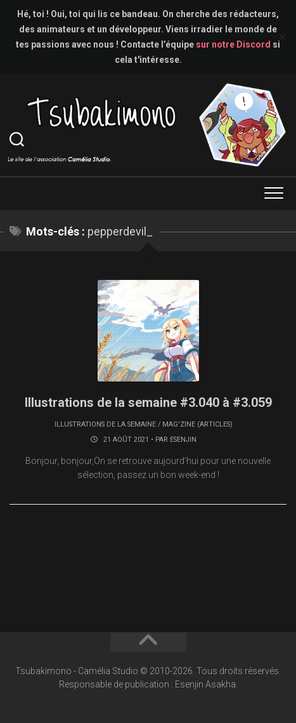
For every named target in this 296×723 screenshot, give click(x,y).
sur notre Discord (233, 44)
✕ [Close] (282, 37)
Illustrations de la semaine (105, 424)
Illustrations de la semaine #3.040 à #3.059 (148, 402)
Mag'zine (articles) (197, 424)
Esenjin (183, 439)
